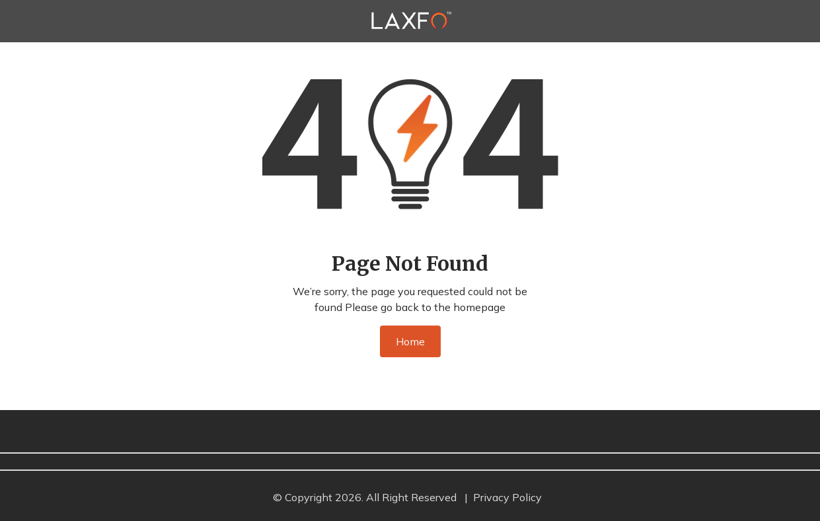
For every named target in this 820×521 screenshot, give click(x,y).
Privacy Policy (507, 497)
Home (410, 341)
